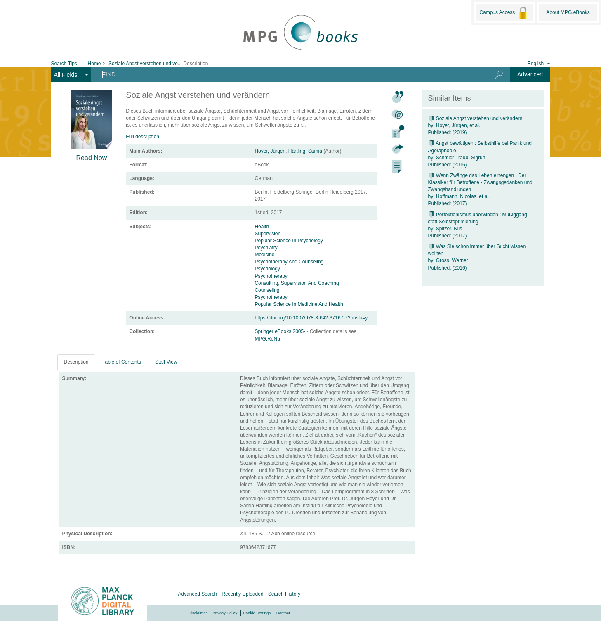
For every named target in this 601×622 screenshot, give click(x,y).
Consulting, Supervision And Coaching (297, 283)
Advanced (530, 74)
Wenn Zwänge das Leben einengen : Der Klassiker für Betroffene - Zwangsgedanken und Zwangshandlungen (480, 182)
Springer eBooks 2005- (280, 331)
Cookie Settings (257, 612)
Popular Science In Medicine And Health (299, 304)
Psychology (267, 269)
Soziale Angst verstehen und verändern (475, 118)
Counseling (267, 290)
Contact (283, 612)
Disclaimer (198, 612)
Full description (142, 137)
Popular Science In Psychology (289, 241)
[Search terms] (286, 74)
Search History (284, 594)
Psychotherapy (271, 276)
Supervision (267, 234)
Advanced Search (197, 594)
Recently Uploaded (242, 594)
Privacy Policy (224, 612)
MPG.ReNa (267, 339)
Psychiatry (266, 248)
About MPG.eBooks (567, 12)
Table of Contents (122, 362)
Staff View (166, 362)
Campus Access (504, 12)
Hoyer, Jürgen (270, 151)
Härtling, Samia (305, 151)
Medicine (265, 255)
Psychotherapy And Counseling (289, 262)
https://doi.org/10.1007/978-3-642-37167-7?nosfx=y (311, 318)
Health (262, 226)
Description (76, 362)
